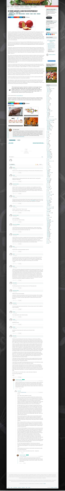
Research (19, 487)
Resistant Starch (48, 195)
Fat (46, 137)
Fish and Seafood (49, 172)
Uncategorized (48, 217)
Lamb (47, 173)
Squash (48, 205)
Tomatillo (48, 236)
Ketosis (47, 163)
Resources (23, 487)
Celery (48, 223)
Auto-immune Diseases (50, 122)
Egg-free (48, 89)
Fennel (48, 226)
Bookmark (19, 140)
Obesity (48, 128)
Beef (47, 170)
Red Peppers (48, 233)
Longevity (31, 13)
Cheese (14, 13)
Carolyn (14, 311)
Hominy (48, 204)
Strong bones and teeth (12, 140)
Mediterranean (48, 178)
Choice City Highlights (16, 224)
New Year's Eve (49, 154)
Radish (48, 232)
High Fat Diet (48, 149)
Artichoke (48, 220)
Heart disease (27, 13)
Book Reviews (12, 8)
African (47, 86)
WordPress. (56, 487)
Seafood (48, 176)
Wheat (47, 243)
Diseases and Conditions (22, 13)
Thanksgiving (48, 156)
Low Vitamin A (49, 188)
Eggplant (48, 225)
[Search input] (51, 6)
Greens (48, 227)
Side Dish (47, 200)
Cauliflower (48, 222)
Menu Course (48, 179)
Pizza (47, 190)
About (11, 487)
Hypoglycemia (48, 158)
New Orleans (48, 186)
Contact (29, 487)
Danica (14, 167)
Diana (14, 196)
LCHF (47, 164)
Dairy (17, 13)
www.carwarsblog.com (19, 95)
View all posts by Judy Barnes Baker (19, 136)
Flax (47, 139)
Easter (47, 131)
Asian (47, 95)
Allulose (48, 211)
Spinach (48, 235)
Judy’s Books (15, 487)
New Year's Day (49, 153)
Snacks (48, 182)
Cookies (48, 114)
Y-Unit (44, 483)
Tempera (52, 487)
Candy (48, 113)
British (47, 101)
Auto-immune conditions (50, 88)
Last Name (48, 26)
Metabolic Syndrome (49, 126)
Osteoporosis (38, 13)
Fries (47, 203)
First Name (48, 24)
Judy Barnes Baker (11, 12)
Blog (26, 487)
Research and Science (49, 194)
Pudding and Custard (49, 116)
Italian (47, 162)
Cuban (47, 107)
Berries (48, 144)
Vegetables (47, 219)
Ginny (14, 246)
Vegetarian (47, 238)
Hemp (47, 148)
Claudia (14, 319)
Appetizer (48, 180)
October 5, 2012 (18, 12)
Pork (47, 175)
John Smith (24, 456)
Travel (47, 215)
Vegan (47, 218)
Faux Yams (48, 202)
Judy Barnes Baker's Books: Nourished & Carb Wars (52, 41)
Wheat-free (48, 91)
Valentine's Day (49, 157)
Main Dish (47, 169)
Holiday (47, 150)
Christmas (48, 151)
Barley (47, 96)
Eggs (47, 132)
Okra (47, 230)
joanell (14, 175)
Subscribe (49, 17)
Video (47, 239)
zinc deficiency (33, 200)
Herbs (47, 209)
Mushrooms (48, 229)
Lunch (47, 168)
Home (9, 487)
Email (47, 27)
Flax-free (47, 140)
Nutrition (35, 13)
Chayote (48, 224)
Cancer (47, 102)
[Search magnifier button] (57, 6)
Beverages (47, 97)
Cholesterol (48, 103)
